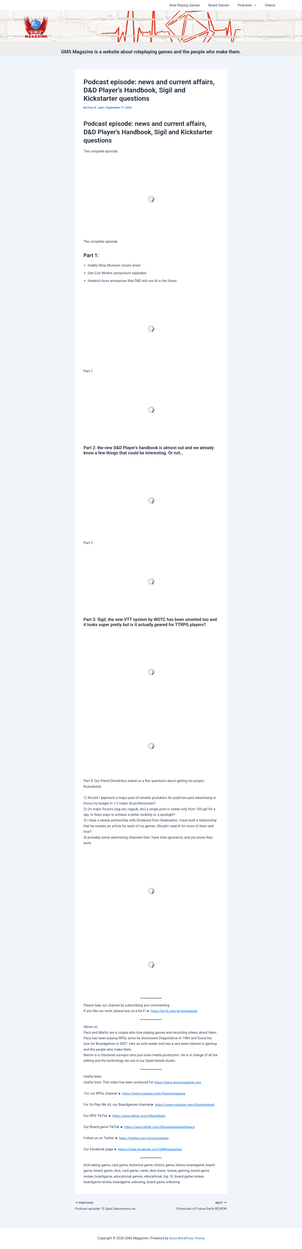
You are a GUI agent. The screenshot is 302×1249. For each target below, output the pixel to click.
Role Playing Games (191, 5)
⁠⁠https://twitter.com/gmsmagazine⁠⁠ (145, 1138)
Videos (271, 5)
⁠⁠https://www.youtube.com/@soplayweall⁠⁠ (186, 1105)
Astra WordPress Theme (186, 1238)
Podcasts (249, 5)
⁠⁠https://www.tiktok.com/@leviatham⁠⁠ (140, 1116)
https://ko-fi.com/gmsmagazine (175, 1011)
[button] (257, 5)
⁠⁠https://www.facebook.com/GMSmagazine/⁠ (151, 1149)
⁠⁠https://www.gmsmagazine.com (178, 1082)
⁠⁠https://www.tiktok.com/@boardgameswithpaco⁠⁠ (161, 1127)
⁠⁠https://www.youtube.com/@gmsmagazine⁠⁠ (155, 1093)
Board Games (223, 5)
